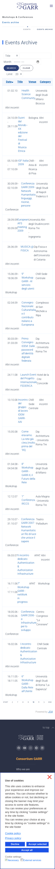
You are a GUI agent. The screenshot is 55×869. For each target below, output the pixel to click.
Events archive (10, 22)
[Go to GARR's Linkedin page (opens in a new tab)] (42, 748)
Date (9, 81)
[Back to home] (28, 6)
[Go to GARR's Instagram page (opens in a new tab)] (18, 748)
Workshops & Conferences (17, 17)
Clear (26, 68)
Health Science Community (28, 94)
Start (5, 702)
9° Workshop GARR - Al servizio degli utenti (28, 281)
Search (11, 68)
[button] (51, 6)
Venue (32, 81)
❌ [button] (49, 777)
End (50, 702)
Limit (9, 74)
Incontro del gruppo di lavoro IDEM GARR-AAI (23, 410)
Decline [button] (15, 844)
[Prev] (12, 702)
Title (20, 81)
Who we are (23, 769)
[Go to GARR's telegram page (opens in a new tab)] (36, 748)
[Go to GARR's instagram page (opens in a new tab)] (30, 748)
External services (32, 860)
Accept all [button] (26, 850)
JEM (50, 711)
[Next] (44, 702)
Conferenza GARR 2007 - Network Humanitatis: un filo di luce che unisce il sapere (28, 530)
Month (7, 61)
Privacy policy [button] (13, 838)
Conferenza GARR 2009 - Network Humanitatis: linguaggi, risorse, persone (28, 194)
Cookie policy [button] (13, 833)
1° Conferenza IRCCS (28, 500)
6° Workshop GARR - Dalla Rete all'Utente (27, 684)
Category (45, 81)
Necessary (13, 860)
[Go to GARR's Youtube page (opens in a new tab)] (24, 748)
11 (38, 702)
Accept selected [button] (37, 844)
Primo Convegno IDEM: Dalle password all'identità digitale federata (28, 349)
